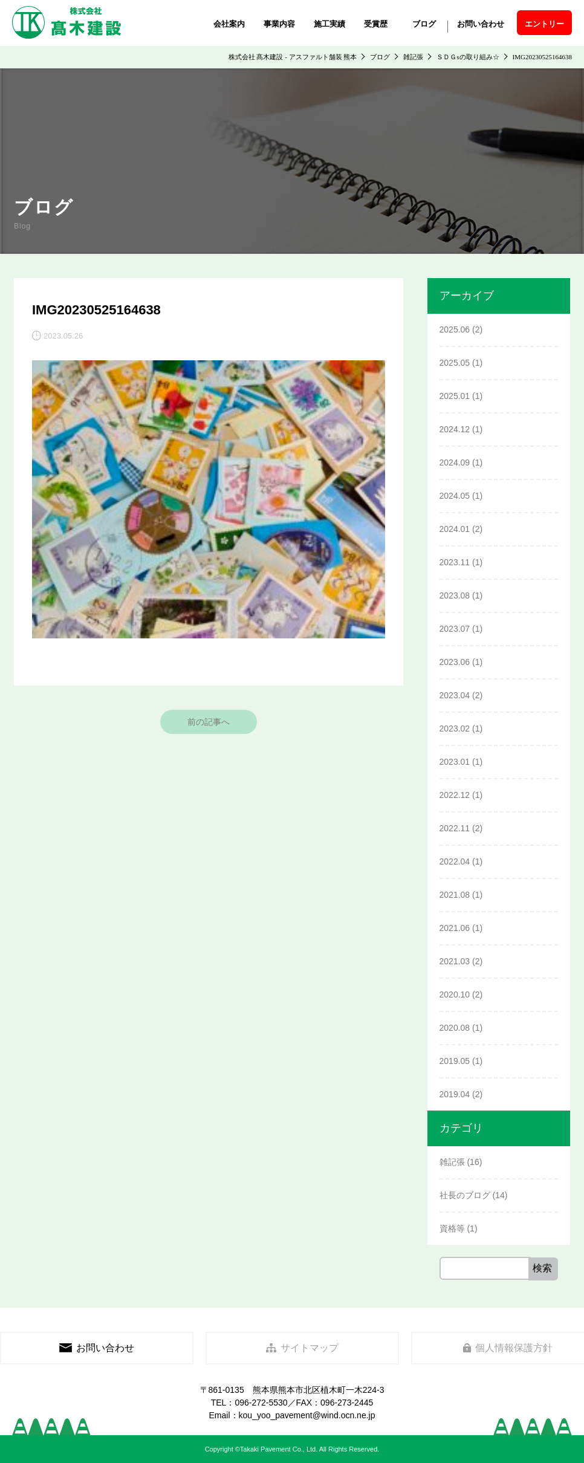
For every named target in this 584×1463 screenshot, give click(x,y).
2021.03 (455, 961)
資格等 (452, 1228)
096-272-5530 (261, 1402)
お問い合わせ (480, 23)
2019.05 (455, 1061)
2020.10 (455, 994)
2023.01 (455, 762)
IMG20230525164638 (96, 309)
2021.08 (455, 895)
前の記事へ (208, 722)
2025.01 (455, 396)
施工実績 (329, 23)
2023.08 (455, 595)
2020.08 (455, 1028)
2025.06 (455, 329)
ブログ (424, 23)
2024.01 (455, 529)
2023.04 (455, 695)
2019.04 (455, 1094)
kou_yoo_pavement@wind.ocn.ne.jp (307, 1415)
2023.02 (455, 728)
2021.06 (455, 928)
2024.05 (455, 496)
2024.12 (455, 429)
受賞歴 (376, 23)
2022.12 (455, 795)
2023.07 (455, 629)
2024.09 (455, 462)
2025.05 (455, 363)
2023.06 (455, 662)
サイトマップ (302, 1348)
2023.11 (455, 562)
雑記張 (452, 1162)
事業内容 (279, 23)
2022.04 (455, 861)
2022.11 (455, 828)
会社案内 (229, 23)
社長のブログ (465, 1195)
